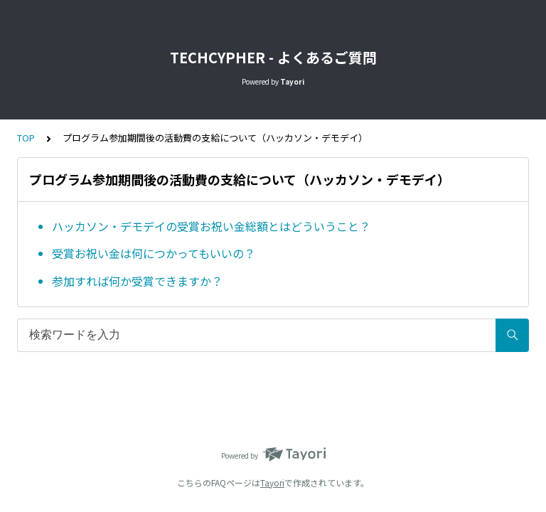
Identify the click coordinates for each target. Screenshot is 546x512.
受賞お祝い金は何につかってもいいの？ (153, 253)
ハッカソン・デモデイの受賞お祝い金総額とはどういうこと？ (211, 226)
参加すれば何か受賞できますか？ (137, 280)
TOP (26, 137)
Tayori (272, 482)
